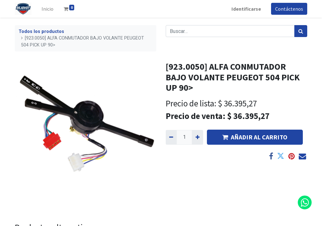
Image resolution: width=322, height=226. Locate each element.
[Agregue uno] (197, 137)
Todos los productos (41, 31)
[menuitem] (47, 9)
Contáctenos (289, 9)
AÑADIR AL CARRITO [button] (254, 137)
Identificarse (246, 9)
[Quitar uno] (171, 137)
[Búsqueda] (300, 31)
